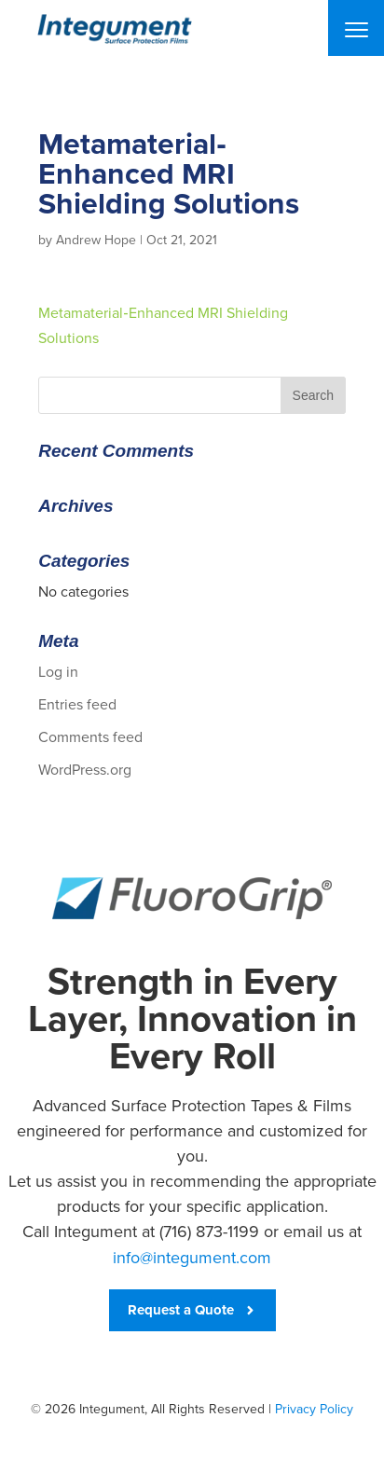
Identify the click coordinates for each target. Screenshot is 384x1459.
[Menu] (356, 28)
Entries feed (77, 704)
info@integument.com (192, 1258)
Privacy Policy (314, 1409)
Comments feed (90, 737)
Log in (58, 671)
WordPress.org (84, 769)
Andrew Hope (96, 240)
